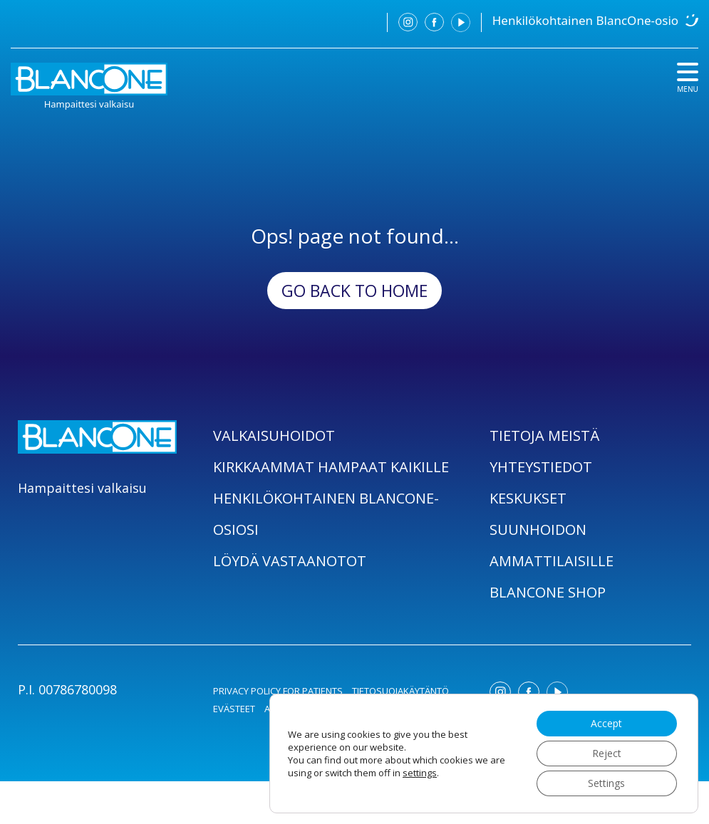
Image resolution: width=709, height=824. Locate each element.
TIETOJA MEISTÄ (544, 435)
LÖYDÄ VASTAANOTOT (289, 560)
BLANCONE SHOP (548, 592)
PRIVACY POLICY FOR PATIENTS (278, 690)
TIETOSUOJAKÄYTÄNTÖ (400, 690)
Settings (606, 783)
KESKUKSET (528, 498)
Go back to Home (354, 290)
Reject (606, 753)
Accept (606, 723)
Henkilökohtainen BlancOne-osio (585, 20)
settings (420, 772)
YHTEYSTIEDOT (541, 466)
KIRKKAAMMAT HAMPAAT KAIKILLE (331, 466)
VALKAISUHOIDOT (274, 435)
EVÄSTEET (234, 708)
